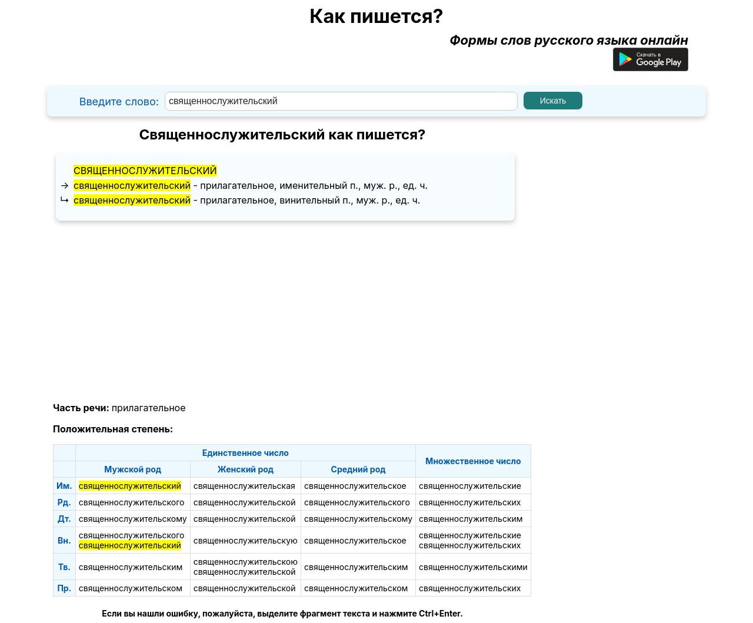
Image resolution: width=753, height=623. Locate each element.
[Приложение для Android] (650, 66)
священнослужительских (470, 502)
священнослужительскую (246, 540)
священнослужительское (355, 486)
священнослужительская (244, 486)
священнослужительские (470, 486)
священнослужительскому (133, 519)
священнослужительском (130, 588)
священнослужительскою (246, 562)
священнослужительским (471, 519)
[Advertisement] (282, 311)
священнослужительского (132, 502)
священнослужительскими (473, 567)
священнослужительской (245, 502)
